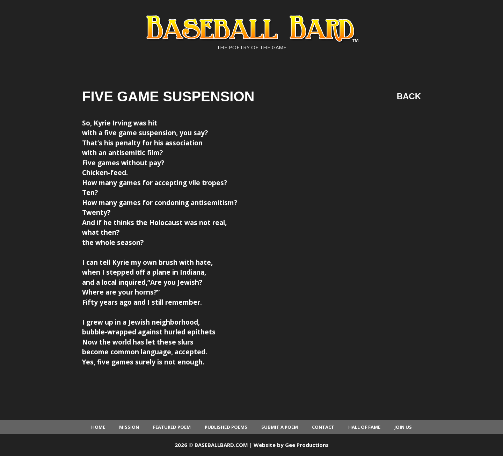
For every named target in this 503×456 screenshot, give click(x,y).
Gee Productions (307, 444)
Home (98, 427)
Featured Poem (172, 427)
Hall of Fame (364, 427)
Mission (129, 427)
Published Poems (226, 427)
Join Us (403, 427)
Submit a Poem (279, 427)
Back (409, 96)
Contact (323, 427)
